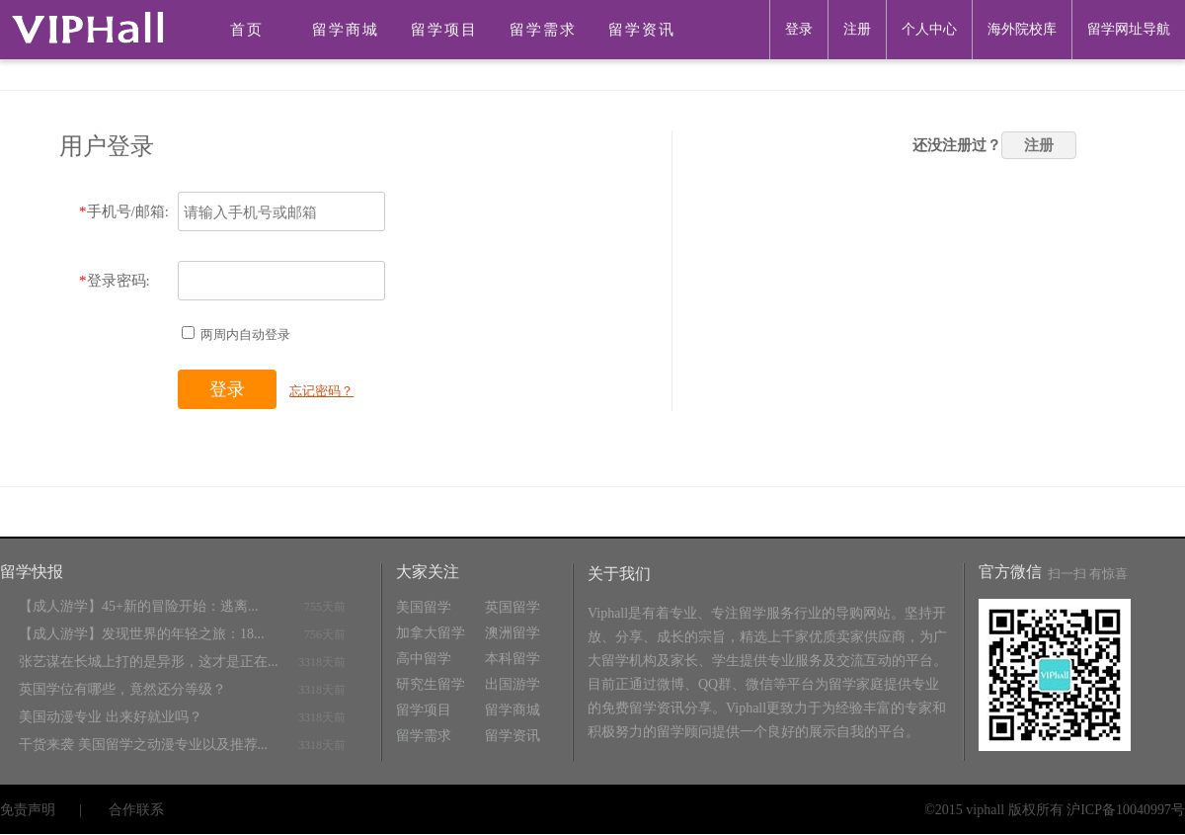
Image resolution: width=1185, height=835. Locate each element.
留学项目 (444, 30)
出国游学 (512, 684)
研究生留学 (430, 684)
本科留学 (512, 658)
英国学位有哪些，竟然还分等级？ (122, 689)
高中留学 (423, 658)
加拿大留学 (430, 633)
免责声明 (27, 809)
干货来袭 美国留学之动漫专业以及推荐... (143, 744)
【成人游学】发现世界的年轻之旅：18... (142, 633)
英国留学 (512, 607)
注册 (857, 29)
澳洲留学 (512, 633)
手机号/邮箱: (124, 211)
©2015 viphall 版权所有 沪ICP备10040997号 (1054, 809)
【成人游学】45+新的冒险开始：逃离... (138, 606)
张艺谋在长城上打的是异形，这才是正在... (148, 661)
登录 (799, 29)
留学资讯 (641, 30)
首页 (247, 30)
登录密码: (114, 281)
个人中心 (929, 29)
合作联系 (136, 809)
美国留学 (423, 607)
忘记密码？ (321, 390)
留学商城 (345, 30)
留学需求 (543, 30)
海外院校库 (1022, 29)
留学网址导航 (1128, 29)
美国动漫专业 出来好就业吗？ (110, 717)
